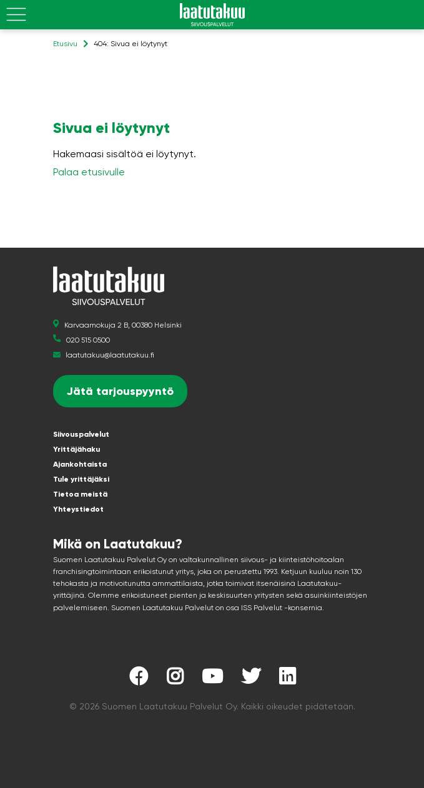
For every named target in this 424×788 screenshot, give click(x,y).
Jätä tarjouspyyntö (120, 391)
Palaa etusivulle (89, 172)
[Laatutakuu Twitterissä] (251, 680)
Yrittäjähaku (76, 449)
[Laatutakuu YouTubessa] (212, 680)
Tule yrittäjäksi (81, 479)
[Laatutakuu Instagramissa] (175, 680)
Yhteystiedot (78, 509)
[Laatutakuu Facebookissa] (138, 680)
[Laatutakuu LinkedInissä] (287, 680)
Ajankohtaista (80, 464)
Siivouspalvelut (81, 434)
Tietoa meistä (80, 494)
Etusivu (65, 43)
